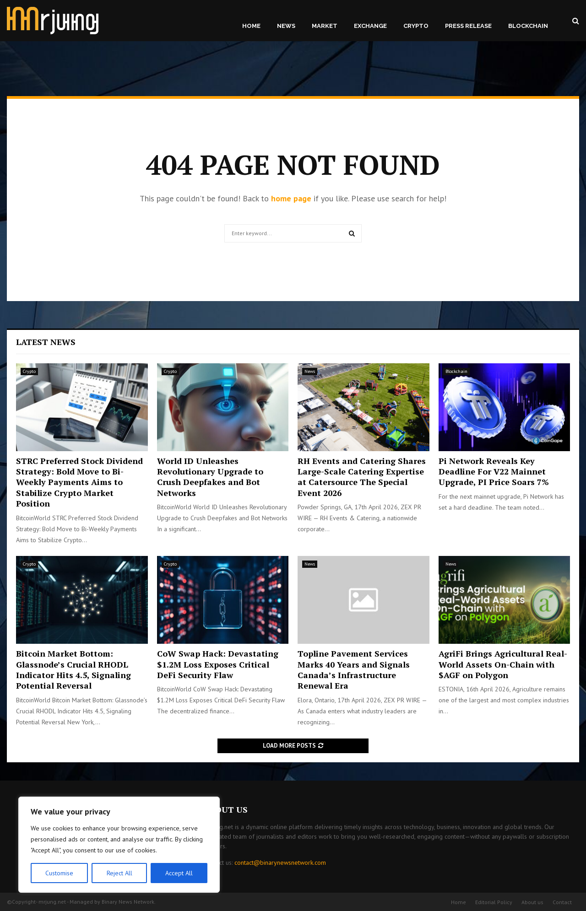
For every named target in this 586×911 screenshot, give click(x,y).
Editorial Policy (493, 902)
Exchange (370, 25)
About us (532, 902)
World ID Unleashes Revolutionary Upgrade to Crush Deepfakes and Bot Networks (210, 476)
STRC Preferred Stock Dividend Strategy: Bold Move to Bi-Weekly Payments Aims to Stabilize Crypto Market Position (79, 482)
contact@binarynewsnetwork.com (280, 862)
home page (291, 198)
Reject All (119, 873)
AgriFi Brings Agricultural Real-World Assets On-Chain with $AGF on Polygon (503, 664)
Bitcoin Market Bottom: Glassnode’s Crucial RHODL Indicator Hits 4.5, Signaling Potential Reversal (73, 669)
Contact (562, 902)
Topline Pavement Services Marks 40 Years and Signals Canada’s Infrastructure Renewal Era (354, 669)
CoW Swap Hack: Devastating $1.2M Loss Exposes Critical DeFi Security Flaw (217, 664)
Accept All (179, 873)
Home (251, 25)
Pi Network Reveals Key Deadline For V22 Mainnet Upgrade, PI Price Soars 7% (494, 471)
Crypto (416, 25)
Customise (59, 873)
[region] (119, 845)
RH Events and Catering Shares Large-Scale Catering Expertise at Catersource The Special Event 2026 (362, 476)
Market (324, 25)
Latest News (46, 341)
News (286, 25)
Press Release (468, 25)
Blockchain (528, 25)
